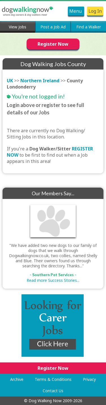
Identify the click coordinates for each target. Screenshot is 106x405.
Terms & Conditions (53, 379)
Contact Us (53, 390)
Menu (76, 11)
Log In (95, 11)
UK (10, 80)
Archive (16, 379)
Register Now (53, 44)
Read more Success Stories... (53, 280)
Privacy (89, 379)
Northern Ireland (39, 80)
